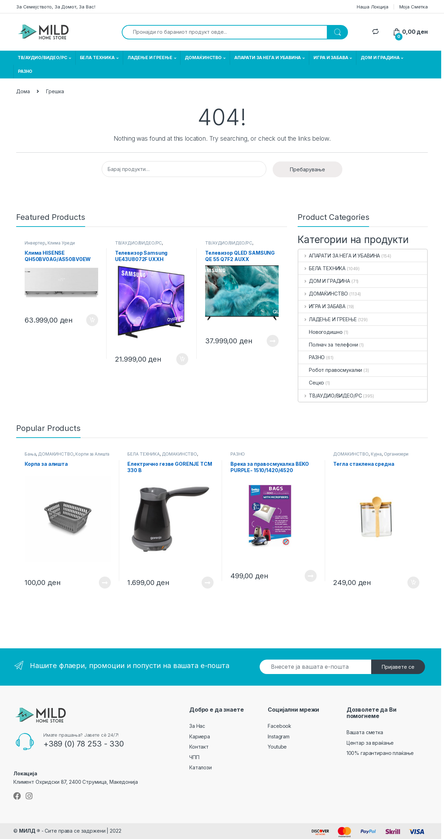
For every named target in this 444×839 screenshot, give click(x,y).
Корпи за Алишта (92, 454)
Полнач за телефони (328, 345)
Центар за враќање (370, 743)
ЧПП (194, 757)
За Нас (197, 726)
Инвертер (35, 243)
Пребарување (307, 169)
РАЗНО (25, 71)
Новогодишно (320, 332)
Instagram (279, 736)
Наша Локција (372, 6)
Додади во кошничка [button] (92, 320)
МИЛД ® (29, 831)
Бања (30, 454)
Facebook (279, 726)
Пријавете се (398, 667)
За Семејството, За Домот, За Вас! (55, 6)
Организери (396, 454)
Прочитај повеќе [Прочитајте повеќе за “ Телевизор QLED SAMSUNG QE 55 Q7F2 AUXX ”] (273, 341)
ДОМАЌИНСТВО (203, 57)
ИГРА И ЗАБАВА (330, 57)
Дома (23, 91)
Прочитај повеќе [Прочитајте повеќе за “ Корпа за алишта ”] (105, 583)
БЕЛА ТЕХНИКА (97, 57)
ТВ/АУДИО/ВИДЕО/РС (42, 57)
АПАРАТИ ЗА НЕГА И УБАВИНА (267, 57)
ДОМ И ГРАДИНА (380, 57)
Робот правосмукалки (330, 370)
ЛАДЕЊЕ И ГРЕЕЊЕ (149, 57)
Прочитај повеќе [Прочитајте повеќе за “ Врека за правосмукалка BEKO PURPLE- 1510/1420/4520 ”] (311, 576)
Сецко (311, 383)
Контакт (199, 747)
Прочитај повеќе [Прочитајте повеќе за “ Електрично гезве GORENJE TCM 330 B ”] (208, 583)
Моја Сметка (413, 6)
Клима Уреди (61, 243)
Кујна (376, 454)
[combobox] (224, 32)
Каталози (200, 767)
